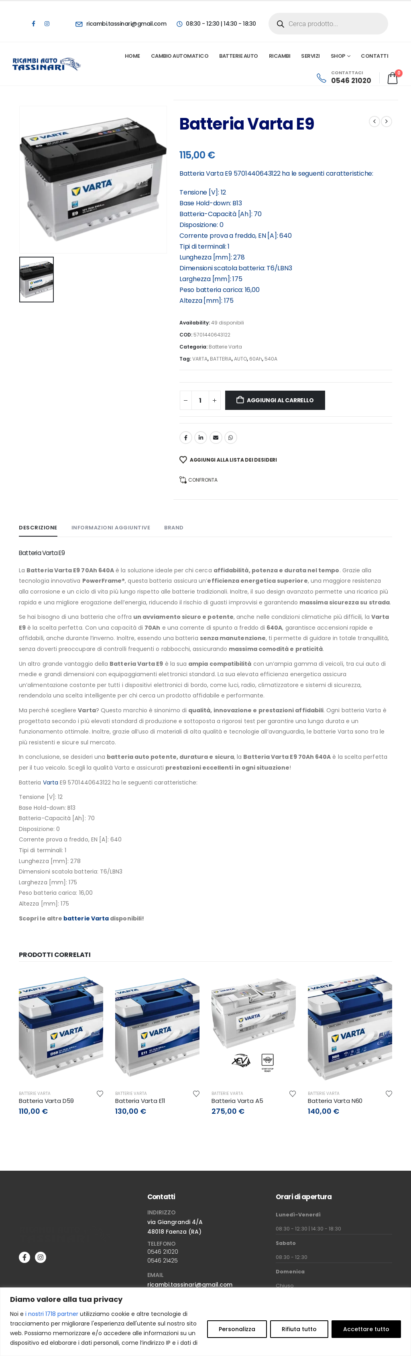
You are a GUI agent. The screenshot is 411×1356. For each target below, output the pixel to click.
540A (271, 358)
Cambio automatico (180, 56)
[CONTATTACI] (343, 77)
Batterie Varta (225, 346)
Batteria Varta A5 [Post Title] (237, 1101)
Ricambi (280, 56)
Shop (338, 56)
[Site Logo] (47, 64)
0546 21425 (162, 1261)
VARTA (200, 358)
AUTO (240, 358)
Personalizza (237, 1329)
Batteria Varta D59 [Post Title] (46, 1101)
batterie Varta (86, 918)
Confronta (203, 479)
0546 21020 (162, 1252)
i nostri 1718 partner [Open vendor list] (51, 1314)
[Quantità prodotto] (200, 400)
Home (132, 56)
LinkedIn (200, 437)
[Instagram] (47, 24)
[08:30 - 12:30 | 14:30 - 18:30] (216, 24)
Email (216, 437)
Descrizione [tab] (38, 527)
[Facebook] (33, 24)
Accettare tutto (366, 1329)
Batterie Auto (238, 56)
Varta (215, 173)
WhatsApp (230, 437)
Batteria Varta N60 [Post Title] (335, 1101)
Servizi (310, 56)
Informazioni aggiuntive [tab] (111, 527)
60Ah (255, 358)
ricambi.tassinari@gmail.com (189, 1285)
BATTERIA (221, 358)
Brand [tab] (174, 527)
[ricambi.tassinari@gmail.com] (121, 24)
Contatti (374, 56)
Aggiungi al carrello (280, 400)
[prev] (374, 121)
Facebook (185, 437)
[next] (386, 121)
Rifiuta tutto (299, 1329)
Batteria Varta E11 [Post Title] (140, 1101)
